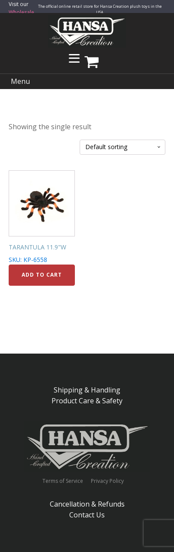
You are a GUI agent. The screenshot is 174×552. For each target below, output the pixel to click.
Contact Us (87, 515)
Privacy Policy (107, 481)
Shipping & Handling (87, 390)
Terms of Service (62, 481)
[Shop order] (122, 147)
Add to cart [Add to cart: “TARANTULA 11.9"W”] (42, 274)
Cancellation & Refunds (87, 504)
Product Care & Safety (87, 400)
